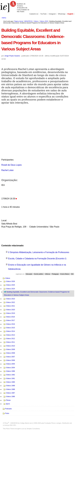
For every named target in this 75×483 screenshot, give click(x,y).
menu (4, 18)
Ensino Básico (65, 274)
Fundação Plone (49, 423)
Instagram (52, 14)
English (70, 14)
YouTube (43, 14)
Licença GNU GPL (10, 425)
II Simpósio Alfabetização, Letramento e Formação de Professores (38, 252)
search (69, 17)
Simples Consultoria (33, 428)
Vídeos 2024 (44, 21)
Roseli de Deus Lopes (11, 165)
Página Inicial (18, 21)
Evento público (39, 274)
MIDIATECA (28, 21)
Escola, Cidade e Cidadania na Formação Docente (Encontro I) (37, 258)
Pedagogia (55, 274)
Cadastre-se (33, 14)
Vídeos (36, 21)
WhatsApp (61, 14)
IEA (72, 274)
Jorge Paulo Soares (12, 56)
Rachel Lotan (7, 170)
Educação (29, 274)
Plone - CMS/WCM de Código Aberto (16, 423)
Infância (47, 274)
